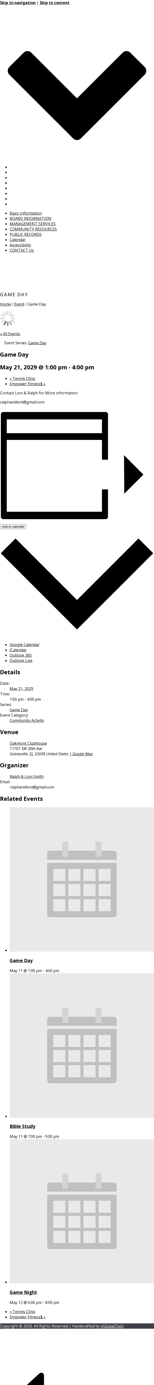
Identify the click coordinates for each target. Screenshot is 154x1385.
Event (19, 304)
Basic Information (26, 167)
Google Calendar (25, 644)
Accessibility (20, 198)
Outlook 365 (21, 655)
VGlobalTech (112, 1326)
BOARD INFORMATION (30, 172)
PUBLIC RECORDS (26, 188)
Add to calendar (13, 526)
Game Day (19, 709)
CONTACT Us (22, 204)
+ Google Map (81, 754)
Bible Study (22, 1126)
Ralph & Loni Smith (27, 776)
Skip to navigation (18, 2)
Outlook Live (21, 660)
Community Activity (27, 720)
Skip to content (55, 2)
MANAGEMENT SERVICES (33, 177)
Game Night (23, 1292)
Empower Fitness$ (27, 383)
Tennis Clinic (22, 378)
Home (5, 304)
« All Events (10, 333)
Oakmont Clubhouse (28, 743)
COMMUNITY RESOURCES (33, 183)
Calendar (18, 193)
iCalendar (18, 650)
